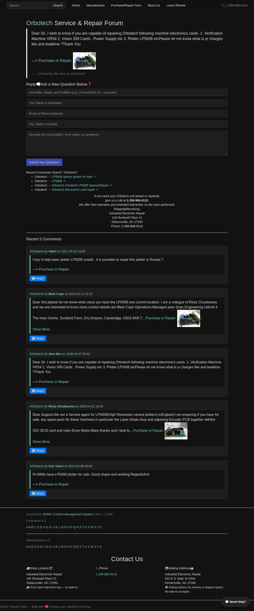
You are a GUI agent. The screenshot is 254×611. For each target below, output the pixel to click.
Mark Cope (56, 294)
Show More (41, 329)
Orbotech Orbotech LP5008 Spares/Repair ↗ (82, 185)
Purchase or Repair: (67, 60)
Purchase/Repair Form (126, 5)
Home (76, 5)
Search (58, 5)
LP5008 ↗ (58, 181)
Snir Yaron (56, 466)
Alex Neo (54, 354)
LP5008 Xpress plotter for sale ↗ (73, 176)
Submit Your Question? (44, 162)
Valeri (52, 251)
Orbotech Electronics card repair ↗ (75, 189)
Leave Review (175, 5)
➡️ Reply (38, 278)
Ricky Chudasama (61, 406)
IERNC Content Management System (68, 514)
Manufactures (95, 5)
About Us (154, 5)
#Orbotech (37, 251)
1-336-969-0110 (237, 5)
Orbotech (39, 22)
